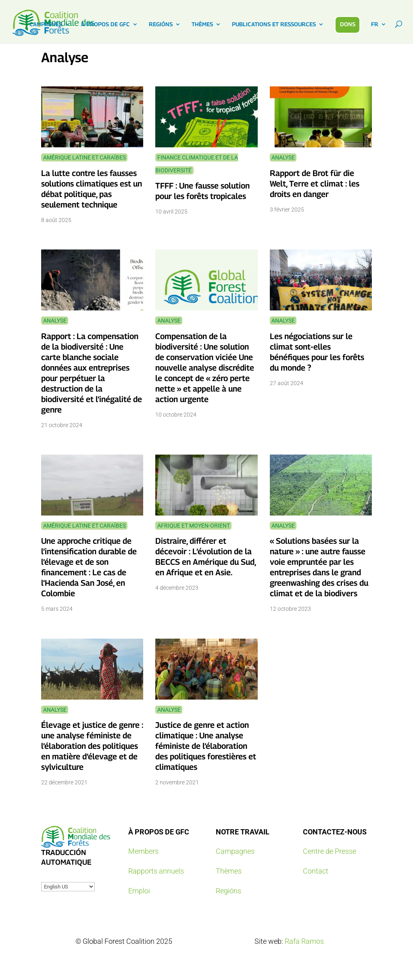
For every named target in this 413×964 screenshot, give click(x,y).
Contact (315, 871)
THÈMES (202, 24)
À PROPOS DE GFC (105, 24)
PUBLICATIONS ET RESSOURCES (274, 24)
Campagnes (235, 851)
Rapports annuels (156, 871)
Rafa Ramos (304, 941)
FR (374, 24)
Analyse (283, 157)
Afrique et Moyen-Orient (193, 525)
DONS (347, 24)
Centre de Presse (329, 851)
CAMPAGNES (45, 24)
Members (143, 851)
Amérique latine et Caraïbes (84, 157)
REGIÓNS (161, 24)
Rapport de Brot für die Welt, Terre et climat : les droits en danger (314, 183)
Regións (228, 890)
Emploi (139, 890)
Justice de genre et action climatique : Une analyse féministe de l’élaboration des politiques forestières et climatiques (205, 746)
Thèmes (229, 871)
